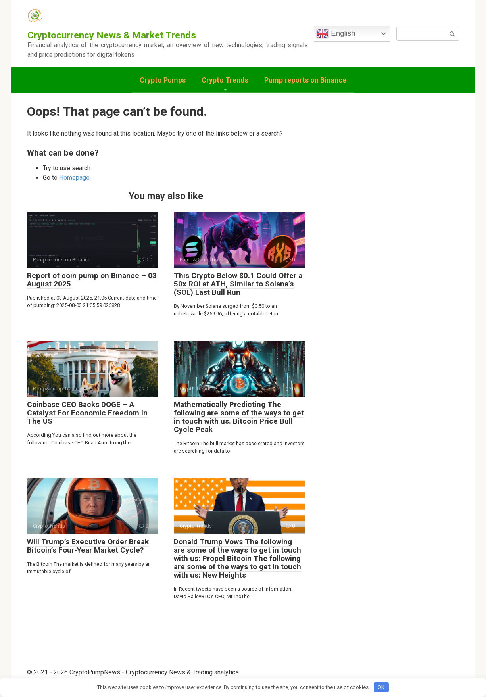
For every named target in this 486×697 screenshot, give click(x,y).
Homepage (74, 177)
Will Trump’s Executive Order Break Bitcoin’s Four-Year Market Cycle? (88, 546)
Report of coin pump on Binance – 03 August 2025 (92, 279)
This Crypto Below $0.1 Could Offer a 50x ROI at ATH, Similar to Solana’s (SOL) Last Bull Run (238, 284)
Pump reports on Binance (305, 80)
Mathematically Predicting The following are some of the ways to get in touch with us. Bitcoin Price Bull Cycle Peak (239, 417)
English (335, 33)
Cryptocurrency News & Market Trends (111, 35)
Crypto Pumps (163, 80)
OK (381, 687)
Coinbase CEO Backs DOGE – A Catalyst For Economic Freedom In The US (87, 413)
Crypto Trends (225, 80)
